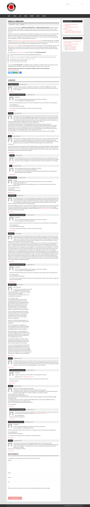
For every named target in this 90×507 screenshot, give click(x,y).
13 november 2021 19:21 (30, 264)
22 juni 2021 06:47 (18, 233)
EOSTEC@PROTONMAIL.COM (27, 376)
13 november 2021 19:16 (30, 409)
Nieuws (25, 16)
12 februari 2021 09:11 (23, 84)
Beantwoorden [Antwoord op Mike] (11, 152)
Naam (9, 472)
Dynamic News (79, 505)
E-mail (9, 477)
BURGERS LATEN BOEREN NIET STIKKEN (73, 32)
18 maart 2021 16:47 (18, 155)
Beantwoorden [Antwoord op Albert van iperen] (11, 355)
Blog (20, 16)
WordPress (73, 505)
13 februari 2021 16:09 (16, 136)
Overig (38, 16)
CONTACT (44, 16)
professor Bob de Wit (14, 45)
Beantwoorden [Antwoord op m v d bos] (11, 133)
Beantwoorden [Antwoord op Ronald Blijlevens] (11, 211)
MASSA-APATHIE (68, 29)
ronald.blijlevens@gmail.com (46, 208)
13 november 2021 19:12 (29, 421)
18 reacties (22, 24)
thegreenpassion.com (20, 52)
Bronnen (32, 16)
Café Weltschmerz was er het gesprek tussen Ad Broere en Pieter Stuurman (26, 40)
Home (9, 16)
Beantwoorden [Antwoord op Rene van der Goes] (11, 192)
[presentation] (16, 491)
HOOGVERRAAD (72, 46)
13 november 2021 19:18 (30, 370)
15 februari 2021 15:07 (21, 177)
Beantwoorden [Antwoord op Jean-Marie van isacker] (11, 91)
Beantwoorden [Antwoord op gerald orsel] (11, 261)
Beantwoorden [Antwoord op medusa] (11, 450)
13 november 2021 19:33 (30, 94)
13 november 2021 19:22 (30, 214)
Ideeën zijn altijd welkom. (13, 70)
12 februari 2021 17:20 (18, 113)
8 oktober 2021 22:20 (17, 386)
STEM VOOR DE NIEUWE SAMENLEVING (73, 31)
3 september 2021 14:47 (17, 358)
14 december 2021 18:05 (17, 165)
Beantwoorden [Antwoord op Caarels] (11, 367)
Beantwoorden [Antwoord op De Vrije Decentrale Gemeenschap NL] (12, 110)
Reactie (10, 460)
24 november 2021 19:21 (18, 440)
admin (17, 24)
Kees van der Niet (68, 43)
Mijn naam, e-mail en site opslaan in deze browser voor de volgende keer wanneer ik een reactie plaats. (29, 488)
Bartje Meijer (67, 41)
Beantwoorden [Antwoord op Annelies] (12, 162)
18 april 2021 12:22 (20, 195)
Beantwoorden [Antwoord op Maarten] (11, 406)
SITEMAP (14, 16)
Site (9, 481)
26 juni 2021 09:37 (20, 284)
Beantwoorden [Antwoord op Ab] (12, 174)
